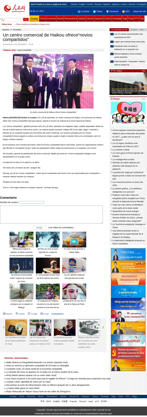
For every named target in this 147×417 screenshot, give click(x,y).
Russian (98, 4)
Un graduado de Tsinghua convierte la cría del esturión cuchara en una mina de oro (48, 304)
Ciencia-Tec (74, 396)
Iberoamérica (71, 18)
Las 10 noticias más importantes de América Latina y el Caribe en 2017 (40, 340)
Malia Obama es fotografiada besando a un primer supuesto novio (37, 362)
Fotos (131, 18)
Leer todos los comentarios (61, 227)
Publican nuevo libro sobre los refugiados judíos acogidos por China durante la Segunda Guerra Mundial (128, 198)
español (5, 30)
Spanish (106, 4)
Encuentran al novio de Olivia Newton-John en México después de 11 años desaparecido (47, 385)
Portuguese (141, 4)
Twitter (97, 11)
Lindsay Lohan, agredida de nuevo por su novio (28, 382)
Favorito (20, 314)
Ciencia (90, 18)
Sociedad (116, 18)
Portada (34, 18)
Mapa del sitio (139, 11)
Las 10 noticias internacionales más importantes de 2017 (128, 35)
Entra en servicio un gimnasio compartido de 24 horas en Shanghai (37, 365)
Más (144, 71)
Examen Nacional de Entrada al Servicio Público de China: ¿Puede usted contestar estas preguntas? (127, 217)
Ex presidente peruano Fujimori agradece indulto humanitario (64, 340)
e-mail (44, 314)
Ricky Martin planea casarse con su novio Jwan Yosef (31, 375)
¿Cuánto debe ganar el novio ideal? (23, 388)
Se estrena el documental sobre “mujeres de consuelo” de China (21, 278)
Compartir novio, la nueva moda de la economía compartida (34, 369)
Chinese (74, 4)
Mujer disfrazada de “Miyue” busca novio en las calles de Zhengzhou (38, 391)
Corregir (32, 314)
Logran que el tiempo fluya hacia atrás (129, 42)
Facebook (112, 11)
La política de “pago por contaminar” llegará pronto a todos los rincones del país (129, 175)
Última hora (7, 24)
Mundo (60, 18)
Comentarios (57, 314)
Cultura (108, 18)
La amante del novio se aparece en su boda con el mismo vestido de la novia (42, 372)
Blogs (134, 396)
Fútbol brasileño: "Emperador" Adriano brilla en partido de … (129, 63)
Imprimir (7, 314)
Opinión (81, 18)
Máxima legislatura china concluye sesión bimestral (128, 55)
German (132, 4)
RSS (126, 11)
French (90, 4)
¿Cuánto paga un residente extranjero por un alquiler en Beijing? (21, 304)
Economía (51, 18)
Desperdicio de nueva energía (125, 211)
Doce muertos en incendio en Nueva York (33, 24)
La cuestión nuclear (120, 150)
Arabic (124, 4)
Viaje (124, 18)
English (82, 4)
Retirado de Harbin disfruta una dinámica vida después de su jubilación (126, 165)
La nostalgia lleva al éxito (123, 159)
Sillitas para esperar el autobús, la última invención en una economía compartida (21, 252)
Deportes (99, 18)
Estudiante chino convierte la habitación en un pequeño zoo (126, 48)
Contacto (83, 11)
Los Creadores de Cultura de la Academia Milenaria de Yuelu (15, 340)
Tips (142, 18)
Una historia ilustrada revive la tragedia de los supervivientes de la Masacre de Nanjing (127, 234)
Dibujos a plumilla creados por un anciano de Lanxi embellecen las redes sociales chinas (88, 342)
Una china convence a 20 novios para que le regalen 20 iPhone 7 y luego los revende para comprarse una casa (58, 378)
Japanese (116, 4)
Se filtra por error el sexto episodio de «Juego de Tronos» (48, 252)
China (42, 18)
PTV (137, 18)
